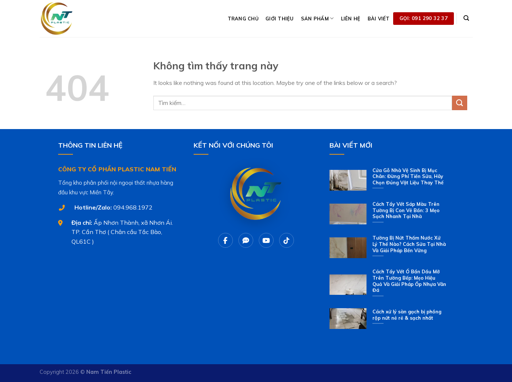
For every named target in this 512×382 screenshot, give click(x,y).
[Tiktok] (286, 240)
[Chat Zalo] (245, 240)
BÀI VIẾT (379, 19)
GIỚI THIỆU (279, 19)
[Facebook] (225, 240)
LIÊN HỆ (351, 19)
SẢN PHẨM (317, 18)
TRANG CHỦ (243, 19)
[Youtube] (266, 240)
